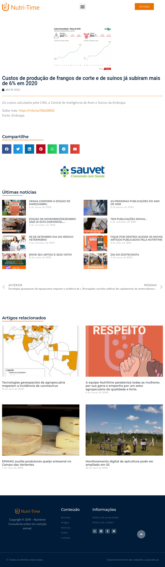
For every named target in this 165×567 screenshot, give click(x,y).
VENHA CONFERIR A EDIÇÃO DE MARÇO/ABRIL (49, 203)
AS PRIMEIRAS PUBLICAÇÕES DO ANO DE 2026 (135, 203)
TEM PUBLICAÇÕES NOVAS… (128, 219)
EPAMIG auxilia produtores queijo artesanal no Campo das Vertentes (36, 463)
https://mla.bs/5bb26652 (37, 110)
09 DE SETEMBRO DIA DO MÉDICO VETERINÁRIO (51, 238)
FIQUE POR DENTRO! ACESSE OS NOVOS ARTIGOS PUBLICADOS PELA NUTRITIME (136, 238)
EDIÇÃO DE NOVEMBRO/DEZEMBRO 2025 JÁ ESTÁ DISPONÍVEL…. (52, 220)
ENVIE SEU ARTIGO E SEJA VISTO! (50, 254)
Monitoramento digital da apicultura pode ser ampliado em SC (119, 463)
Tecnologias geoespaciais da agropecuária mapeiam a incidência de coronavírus (33, 384)
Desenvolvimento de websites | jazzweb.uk (133, 559)
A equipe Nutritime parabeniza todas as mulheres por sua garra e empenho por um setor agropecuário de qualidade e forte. (123, 386)
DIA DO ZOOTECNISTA (124, 254)
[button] (82, 6)
